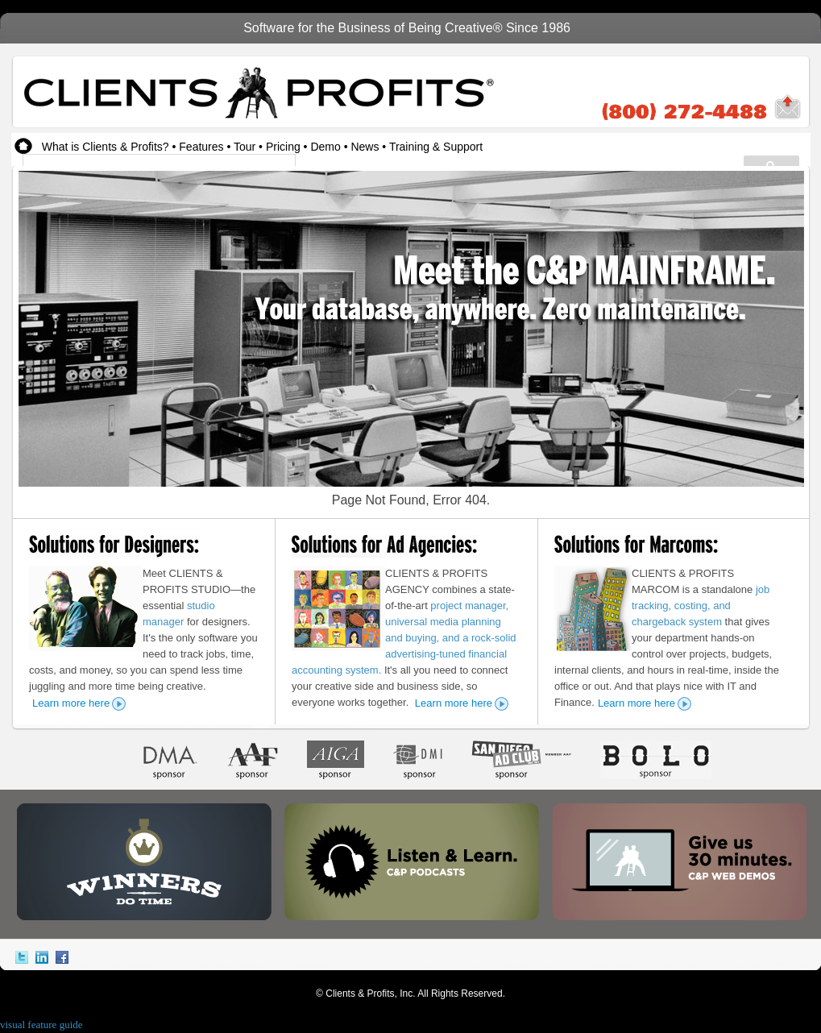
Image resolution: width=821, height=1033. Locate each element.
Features (201, 146)
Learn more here (71, 703)
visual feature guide (41, 1024)
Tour (244, 146)
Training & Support (436, 146)
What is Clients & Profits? (105, 146)
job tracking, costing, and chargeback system (700, 605)
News (364, 146)
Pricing (283, 146)
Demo (325, 146)
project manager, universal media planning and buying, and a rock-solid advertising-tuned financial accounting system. (404, 637)
